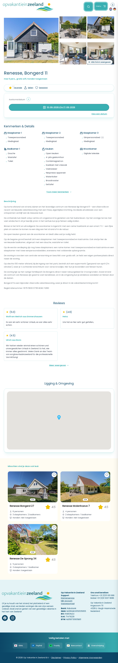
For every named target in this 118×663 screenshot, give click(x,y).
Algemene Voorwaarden (90, 657)
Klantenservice (67, 598)
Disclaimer (56, 657)
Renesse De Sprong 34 (23, 558)
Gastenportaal (67, 603)
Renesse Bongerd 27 (22, 506)
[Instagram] (13, 618)
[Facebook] (5, 618)
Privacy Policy (70, 657)
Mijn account (66, 601)
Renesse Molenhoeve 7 (76, 506)
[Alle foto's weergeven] (99, 62)
